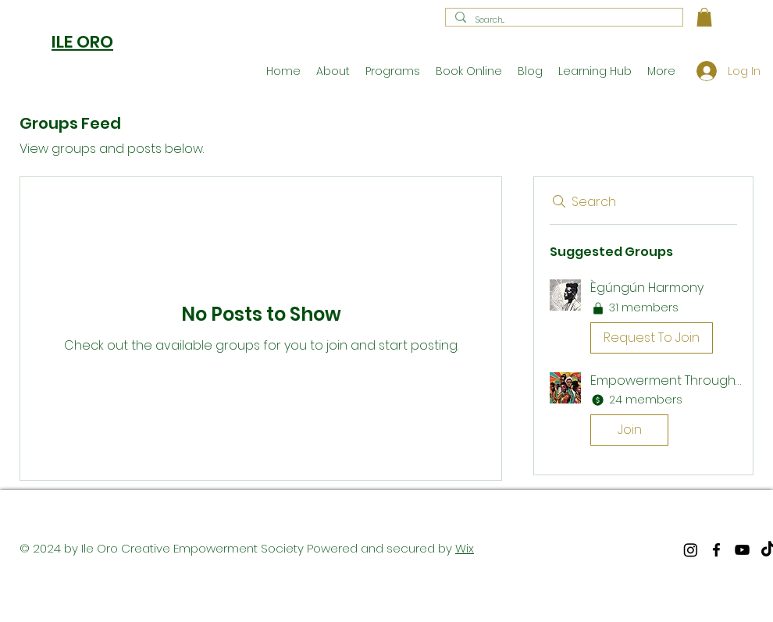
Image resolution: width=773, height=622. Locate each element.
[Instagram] (691, 550)
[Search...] (563, 20)
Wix (464, 548)
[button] (704, 17)
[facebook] (716, 550)
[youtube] (742, 550)
